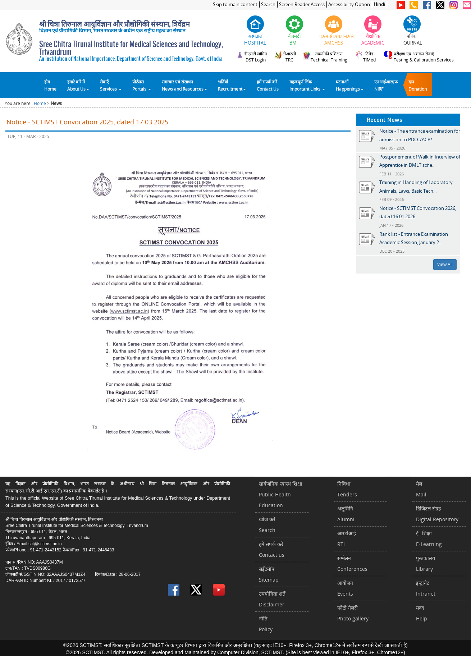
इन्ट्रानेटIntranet (425, 588)
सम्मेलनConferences (352, 563)
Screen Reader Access (302, 4)
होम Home (50, 85)
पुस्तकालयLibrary (425, 563)
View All (445, 264)
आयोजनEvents (345, 588)
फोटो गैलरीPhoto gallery (353, 613)
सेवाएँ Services (111, 85)
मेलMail (421, 489)
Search (268, 4)
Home (40, 103)
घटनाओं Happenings (349, 85)
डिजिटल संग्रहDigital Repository (437, 514)
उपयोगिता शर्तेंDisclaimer (272, 599)
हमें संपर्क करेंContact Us (268, 85)
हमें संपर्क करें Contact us (271, 549)
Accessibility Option (349, 4)
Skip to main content (235, 4)
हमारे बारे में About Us (78, 85)
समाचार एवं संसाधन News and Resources (184, 85)
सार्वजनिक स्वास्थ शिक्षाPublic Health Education (280, 494)
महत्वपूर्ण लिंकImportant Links (307, 85)
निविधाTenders (347, 489)
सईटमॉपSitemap (269, 574)
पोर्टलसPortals (141, 85)
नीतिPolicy (266, 624)
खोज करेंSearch (267, 524)
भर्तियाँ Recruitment (232, 85)
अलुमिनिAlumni (346, 514)
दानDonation (417, 85)
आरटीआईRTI (346, 538)
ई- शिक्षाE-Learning (429, 538)
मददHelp (421, 613)
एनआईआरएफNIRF (386, 85)
